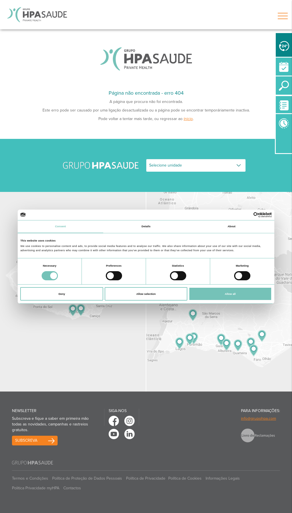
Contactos (72, 488)
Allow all (230, 294)
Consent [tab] (60, 226)
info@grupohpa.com (258, 418)
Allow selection (146, 294)
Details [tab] (145, 226)
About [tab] (232, 226)
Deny (61, 294)
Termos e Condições (30, 478)
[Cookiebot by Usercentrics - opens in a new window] (247, 215)
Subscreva (26, 440)
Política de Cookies (185, 478)
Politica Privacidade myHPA (35, 488)
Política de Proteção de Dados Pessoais (87, 478)
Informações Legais (223, 478)
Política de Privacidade (145, 478)
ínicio (188, 118)
